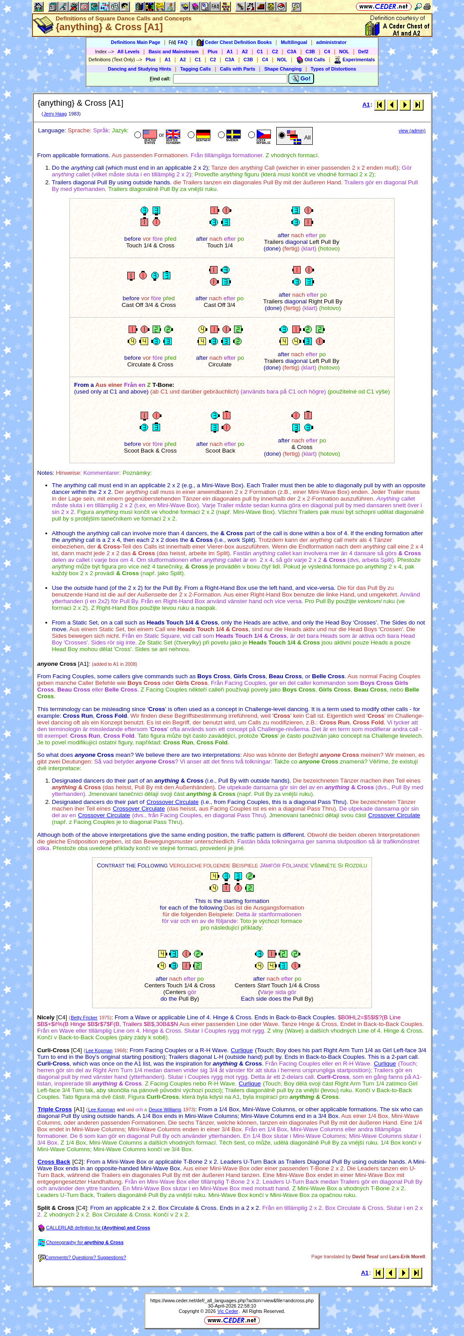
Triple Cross (55, 1109)
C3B (310, 51)
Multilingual (294, 42)
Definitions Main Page (135, 42)
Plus (213, 51)
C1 (260, 51)
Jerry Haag (55, 113)
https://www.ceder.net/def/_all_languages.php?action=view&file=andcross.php (232, 1300)
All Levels (128, 51)
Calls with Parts (237, 69)
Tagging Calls (195, 69)
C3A (291, 51)
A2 (245, 51)
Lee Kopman (99, 1050)
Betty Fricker (84, 1017)
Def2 (363, 51)
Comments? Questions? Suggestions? (82, 1257)
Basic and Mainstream (174, 51)
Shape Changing (283, 69)
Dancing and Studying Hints (139, 69)
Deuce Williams (165, 1109)
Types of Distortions (333, 69)
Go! (301, 78)
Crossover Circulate (172, 802)
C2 (275, 51)
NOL (344, 51)
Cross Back (54, 1161)
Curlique (242, 1050)
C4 (327, 51)
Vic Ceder (228, 1311)
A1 (230, 51)
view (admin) (412, 130)
